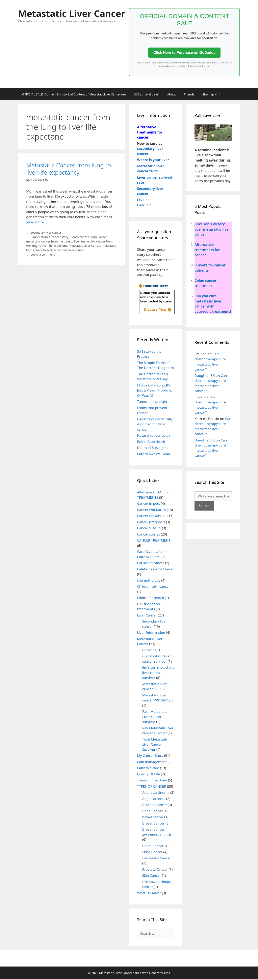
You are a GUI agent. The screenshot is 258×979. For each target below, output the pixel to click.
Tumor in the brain (152, 401)
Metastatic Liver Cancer (71, 13)
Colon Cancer (153, 845)
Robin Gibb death (151, 441)
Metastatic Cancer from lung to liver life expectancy (68, 168)
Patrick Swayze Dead (153, 454)
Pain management (152, 761)
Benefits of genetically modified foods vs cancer (155, 424)
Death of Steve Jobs (152, 447)
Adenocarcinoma (156, 792)
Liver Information (151, 632)
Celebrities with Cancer (155, 569)
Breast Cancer (153, 823)
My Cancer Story (150, 755)
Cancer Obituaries (151, 509)
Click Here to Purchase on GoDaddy (184, 53)
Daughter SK (205, 375)
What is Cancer (149, 893)
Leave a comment (43, 254)
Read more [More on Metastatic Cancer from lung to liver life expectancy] (35, 222)
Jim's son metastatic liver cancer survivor (158, 672)
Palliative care (148, 768)
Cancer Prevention (151, 515)
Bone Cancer (152, 811)
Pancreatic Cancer (156, 858)
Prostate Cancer (155, 869)
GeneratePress (159, 973)
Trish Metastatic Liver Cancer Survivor (155, 744)
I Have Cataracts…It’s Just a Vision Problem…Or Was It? (155, 390)
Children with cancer (153, 586)
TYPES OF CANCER (151, 786)
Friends (189, 94)
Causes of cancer (150, 562)
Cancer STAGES (149, 528)
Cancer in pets (148, 503)
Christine (149, 650)
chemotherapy (148, 580)
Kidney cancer (79, 237)
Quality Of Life (148, 774)
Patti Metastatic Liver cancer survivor (154, 716)
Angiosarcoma (153, 798)
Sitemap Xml (211, 94)
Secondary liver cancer (46, 232)
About (171, 94)
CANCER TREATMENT (154, 540)
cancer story (60, 237)
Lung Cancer (98, 237)
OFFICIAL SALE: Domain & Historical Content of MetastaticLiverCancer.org (74, 94)
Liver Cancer (147, 615)
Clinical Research (150, 597)
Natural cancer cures (153, 435)
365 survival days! (146, 94)
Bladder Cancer (154, 804)
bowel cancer (152, 817)
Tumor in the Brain (152, 780)
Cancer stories (40, 237)
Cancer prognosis (151, 522)
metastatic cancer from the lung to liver (53, 241)
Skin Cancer (151, 875)
